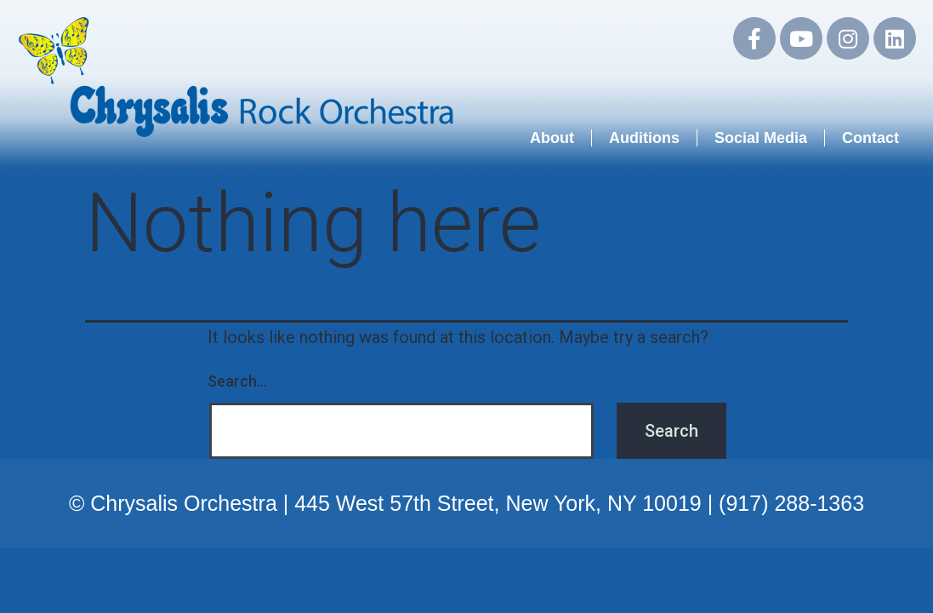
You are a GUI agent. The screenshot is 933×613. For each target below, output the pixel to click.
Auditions (644, 137)
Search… (237, 381)
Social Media (760, 137)
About (552, 137)
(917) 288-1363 (791, 503)
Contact (870, 137)
